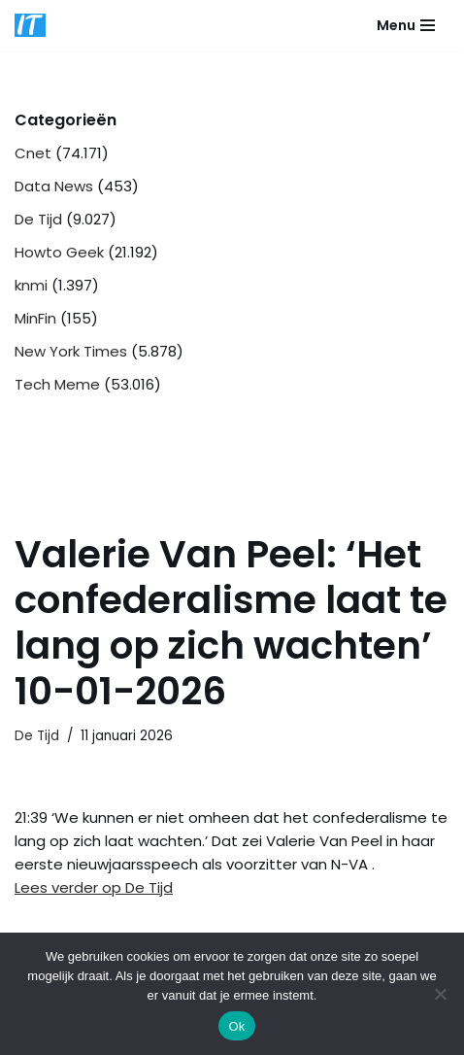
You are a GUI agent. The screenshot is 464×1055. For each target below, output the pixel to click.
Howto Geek (59, 252)
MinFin (35, 318)
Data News (54, 186)
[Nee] (439, 994)
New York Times (71, 351)
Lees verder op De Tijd (94, 887)
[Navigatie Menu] (405, 25)
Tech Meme (57, 384)
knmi (31, 285)
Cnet (33, 153)
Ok (236, 1026)
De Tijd (38, 219)
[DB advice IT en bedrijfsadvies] (30, 25)
